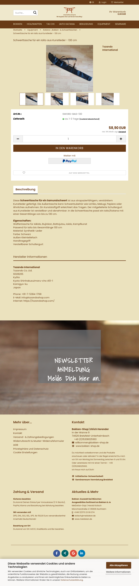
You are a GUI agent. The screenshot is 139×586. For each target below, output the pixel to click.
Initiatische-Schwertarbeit (89, 481)
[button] (91, 2)
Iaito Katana (67, 24)
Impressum (20, 434)
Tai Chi (50, 24)
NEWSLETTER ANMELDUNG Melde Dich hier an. (74, 374)
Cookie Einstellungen (25, 457)
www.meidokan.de (83, 524)
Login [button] (102, 2)
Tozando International (110, 53)
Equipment (104, 24)
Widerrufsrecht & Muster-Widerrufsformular (38, 445)
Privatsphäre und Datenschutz (30, 453)
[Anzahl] (69, 143)
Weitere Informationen (118, 571)
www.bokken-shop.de (87, 450)
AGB (15, 449)
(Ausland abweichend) (89, 124)
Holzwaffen (34, 24)
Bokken (17, 24)
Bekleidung (86, 24)
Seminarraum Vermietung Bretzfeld (94, 484)
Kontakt (17, 437)
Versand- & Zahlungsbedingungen (33, 441)
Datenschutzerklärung (72, 579)
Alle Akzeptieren (119, 565)
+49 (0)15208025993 (85, 444)
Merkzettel (117, 2)
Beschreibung (25, 194)
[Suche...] (35, 13)
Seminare (120, 24)
